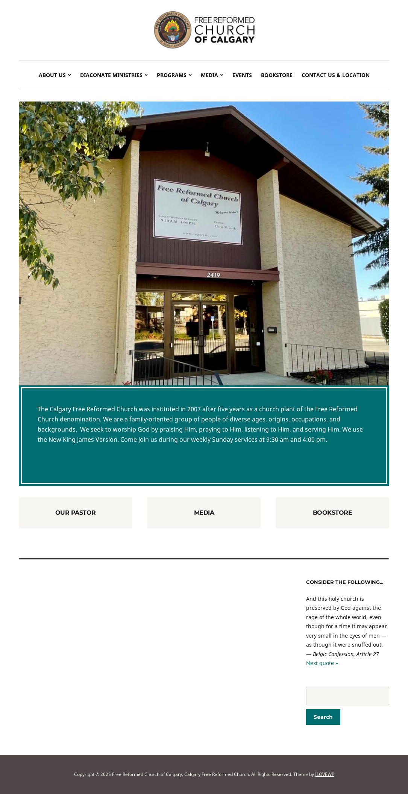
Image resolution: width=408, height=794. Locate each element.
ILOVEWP (324, 774)
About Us (52, 75)
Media (209, 75)
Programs (172, 75)
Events (242, 75)
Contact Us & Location (336, 75)
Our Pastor (75, 512)
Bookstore (277, 75)
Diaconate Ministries (111, 75)
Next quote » (322, 663)
